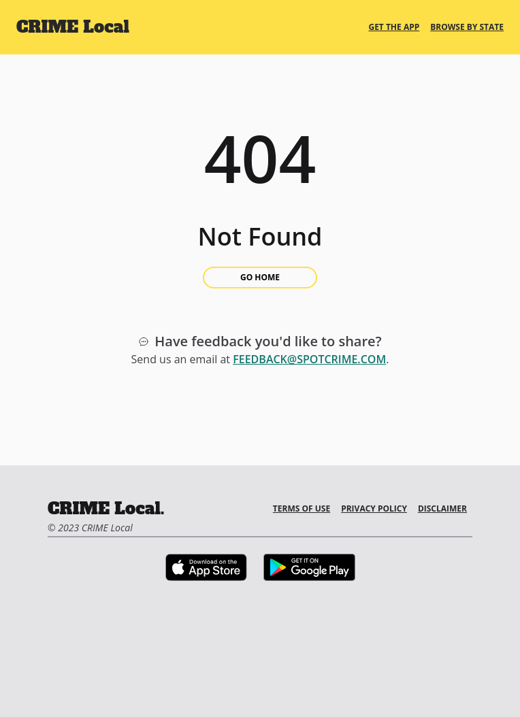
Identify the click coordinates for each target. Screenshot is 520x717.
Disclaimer (442, 508)
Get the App (393, 27)
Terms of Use (301, 508)
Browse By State (467, 27)
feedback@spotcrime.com (309, 359)
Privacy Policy (374, 508)
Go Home (260, 277)
